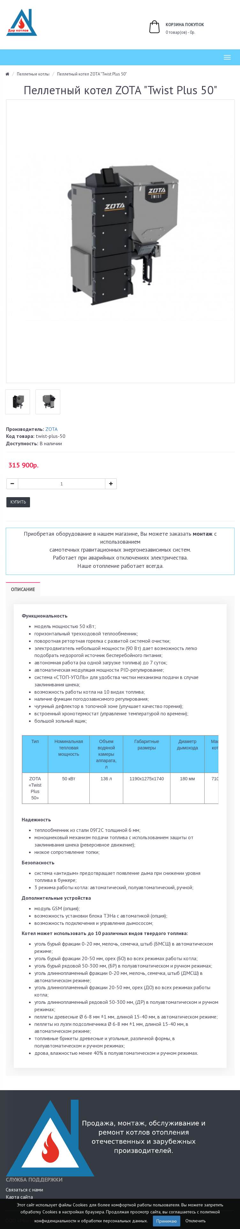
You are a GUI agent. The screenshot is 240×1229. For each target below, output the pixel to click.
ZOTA (51, 429)
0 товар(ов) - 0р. (169, 27)
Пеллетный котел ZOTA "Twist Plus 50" (92, 74)
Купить (18, 502)
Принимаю (166, 1221)
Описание (23, 589)
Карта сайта (19, 1197)
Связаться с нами (24, 1189)
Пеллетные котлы (33, 74)
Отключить (195, 1220)
